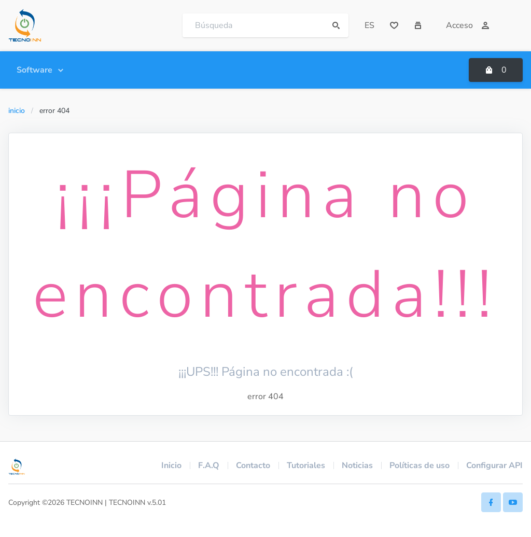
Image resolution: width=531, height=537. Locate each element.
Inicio (16, 111)
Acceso (468, 25)
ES (369, 25)
